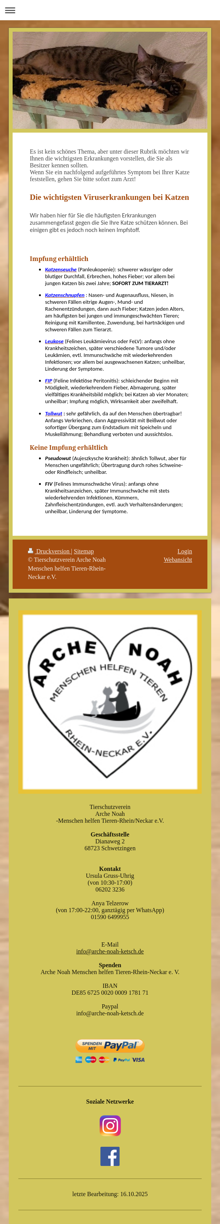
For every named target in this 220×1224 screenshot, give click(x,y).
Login (185, 551)
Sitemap (84, 551)
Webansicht (178, 559)
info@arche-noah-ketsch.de (110, 951)
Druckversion (49, 551)
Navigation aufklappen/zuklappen (110, 10)
